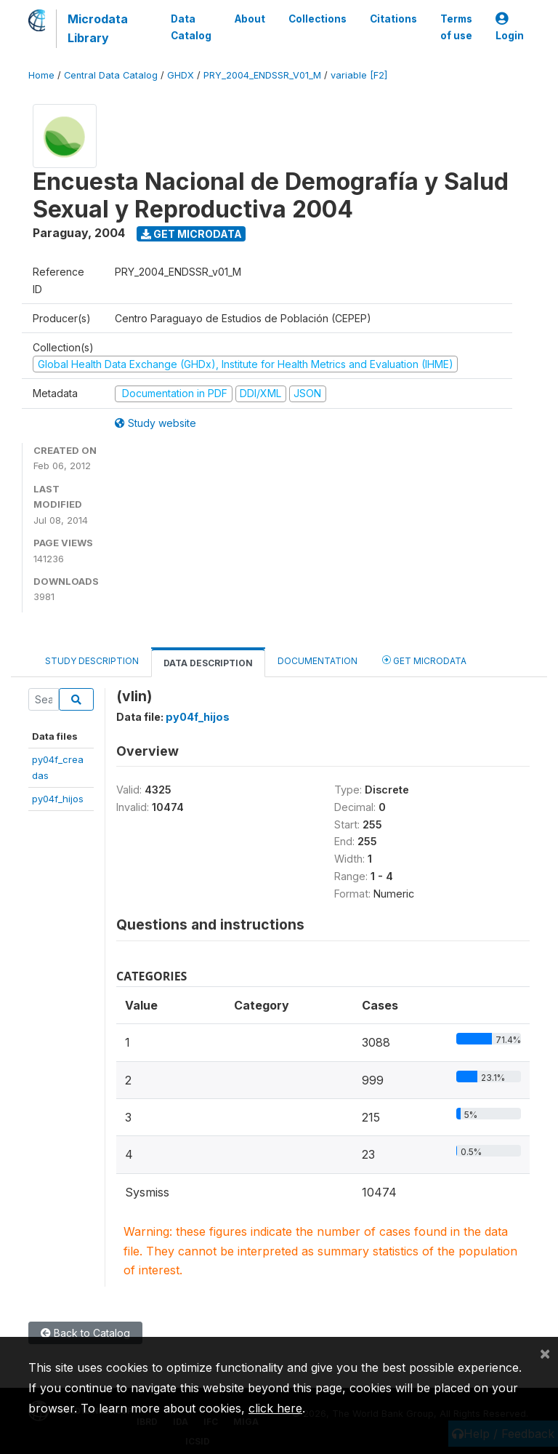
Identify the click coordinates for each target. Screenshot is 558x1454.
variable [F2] (359, 75)
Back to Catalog (85, 1333)
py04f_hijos (58, 798)
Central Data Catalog (111, 75)
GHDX (180, 75)
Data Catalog (191, 27)
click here (275, 1408)
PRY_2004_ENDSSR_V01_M (262, 75)
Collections (317, 19)
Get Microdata (191, 234)
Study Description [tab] (92, 660)
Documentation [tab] (317, 660)
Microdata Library (98, 28)
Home (41, 75)
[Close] (545, 1353)
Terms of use (456, 27)
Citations (393, 19)
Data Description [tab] (208, 663)
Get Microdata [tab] (424, 660)
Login (510, 27)
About (250, 19)
